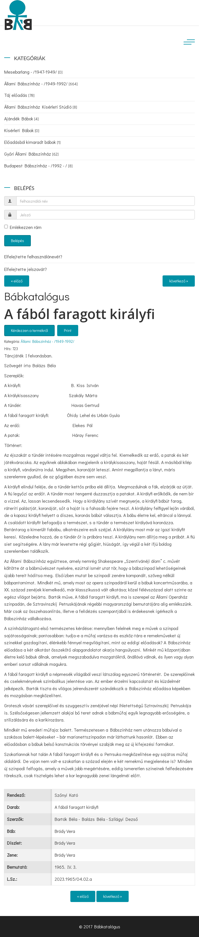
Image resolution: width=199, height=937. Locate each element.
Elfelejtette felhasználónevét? (33, 256)
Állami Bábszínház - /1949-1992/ (41, 83)
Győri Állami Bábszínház (31, 154)
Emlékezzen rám (22, 227)
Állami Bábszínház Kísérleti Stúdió (40, 107)
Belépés (17, 240)
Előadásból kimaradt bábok (32, 142)
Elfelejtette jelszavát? (25, 269)
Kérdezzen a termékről (29, 330)
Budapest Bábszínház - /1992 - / (38, 165)
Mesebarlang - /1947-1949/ (33, 72)
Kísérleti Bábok (21, 130)
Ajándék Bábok (21, 118)
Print (67, 330)
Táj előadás (19, 95)
